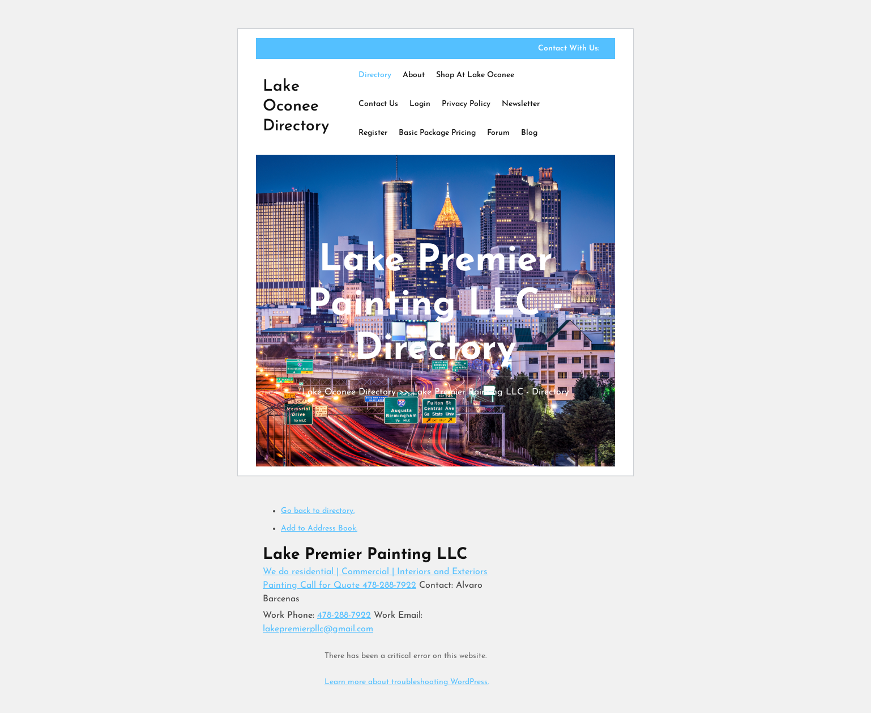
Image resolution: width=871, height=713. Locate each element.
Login (419, 104)
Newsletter (521, 104)
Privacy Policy (466, 104)
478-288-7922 (344, 615)
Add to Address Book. (319, 528)
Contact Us (378, 104)
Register (372, 133)
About (414, 75)
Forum (498, 133)
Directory (374, 75)
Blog (529, 133)
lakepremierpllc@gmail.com (318, 629)
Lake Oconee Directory (296, 106)
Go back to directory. (318, 511)
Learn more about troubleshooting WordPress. (407, 682)
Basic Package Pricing (437, 133)
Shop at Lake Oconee (475, 75)
